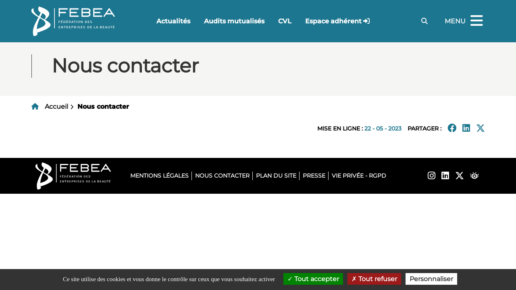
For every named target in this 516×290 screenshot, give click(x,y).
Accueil (56, 106)
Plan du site (276, 175)
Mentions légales (159, 175)
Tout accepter (313, 279)
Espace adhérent (333, 21)
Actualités (173, 21)
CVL (284, 21)
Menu (465, 21)
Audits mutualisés (234, 21)
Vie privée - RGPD (359, 175)
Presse (314, 175)
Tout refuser (374, 279)
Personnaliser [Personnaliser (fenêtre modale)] (431, 279)
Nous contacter (222, 175)
